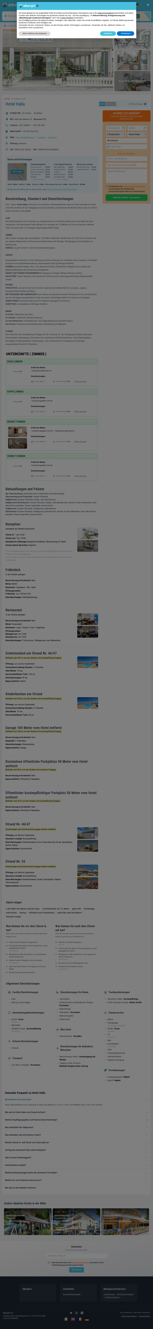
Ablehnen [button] (108, 33)
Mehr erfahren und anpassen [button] (35, 33)
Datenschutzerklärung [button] (106, 13)
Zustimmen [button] (125, 33)
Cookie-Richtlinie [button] (66, 18)
